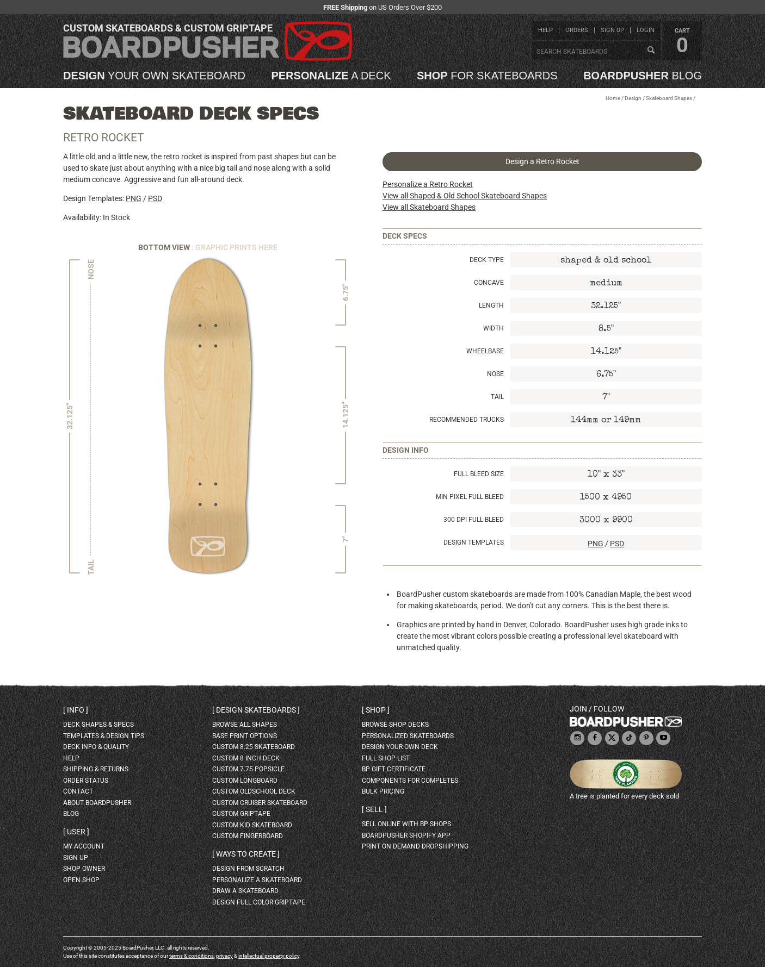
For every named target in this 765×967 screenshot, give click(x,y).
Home (613, 98)
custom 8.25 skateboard (253, 747)
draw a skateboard (245, 891)
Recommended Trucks (466, 419)
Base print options (244, 736)
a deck (331, 75)
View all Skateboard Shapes (429, 207)
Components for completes (410, 780)
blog (642, 75)
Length (491, 305)
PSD (155, 198)
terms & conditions (191, 955)
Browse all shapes (244, 724)
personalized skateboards (408, 736)
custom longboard (244, 780)
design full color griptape (258, 902)
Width (493, 328)
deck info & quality (96, 747)
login (646, 30)
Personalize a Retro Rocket (427, 184)
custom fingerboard (247, 836)
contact (78, 791)
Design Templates (473, 542)
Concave (489, 282)
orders (576, 30)
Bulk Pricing (383, 791)
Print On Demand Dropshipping (415, 846)
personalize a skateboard (257, 880)
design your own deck (400, 747)
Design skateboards (256, 710)
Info (75, 710)
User (76, 831)
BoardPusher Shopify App (406, 835)
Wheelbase (485, 351)
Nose (495, 374)
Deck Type (487, 260)
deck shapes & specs (98, 724)
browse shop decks (395, 724)
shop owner (84, 868)
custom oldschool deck (253, 791)
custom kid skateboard (252, 825)
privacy (224, 955)
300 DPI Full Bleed (473, 519)
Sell (374, 809)
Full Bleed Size (479, 474)
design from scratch (248, 868)
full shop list (386, 758)
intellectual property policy (268, 955)
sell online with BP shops (406, 824)
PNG (133, 198)
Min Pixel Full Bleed (470, 497)
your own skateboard (154, 75)
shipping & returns (95, 769)
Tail (497, 397)
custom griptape (241, 814)
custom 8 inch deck (246, 758)
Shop (376, 710)
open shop (81, 880)
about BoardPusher (97, 803)
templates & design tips (103, 736)
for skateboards (487, 75)
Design (633, 98)
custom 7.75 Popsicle (248, 769)
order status (85, 780)
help (545, 30)
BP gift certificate (393, 769)
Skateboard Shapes (669, 98)
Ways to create (246, 854)
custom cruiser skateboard (259, 803)
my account (83, 846)
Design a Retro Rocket (542, 161)
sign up (612, 30)
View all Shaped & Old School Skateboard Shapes (464, 195)
